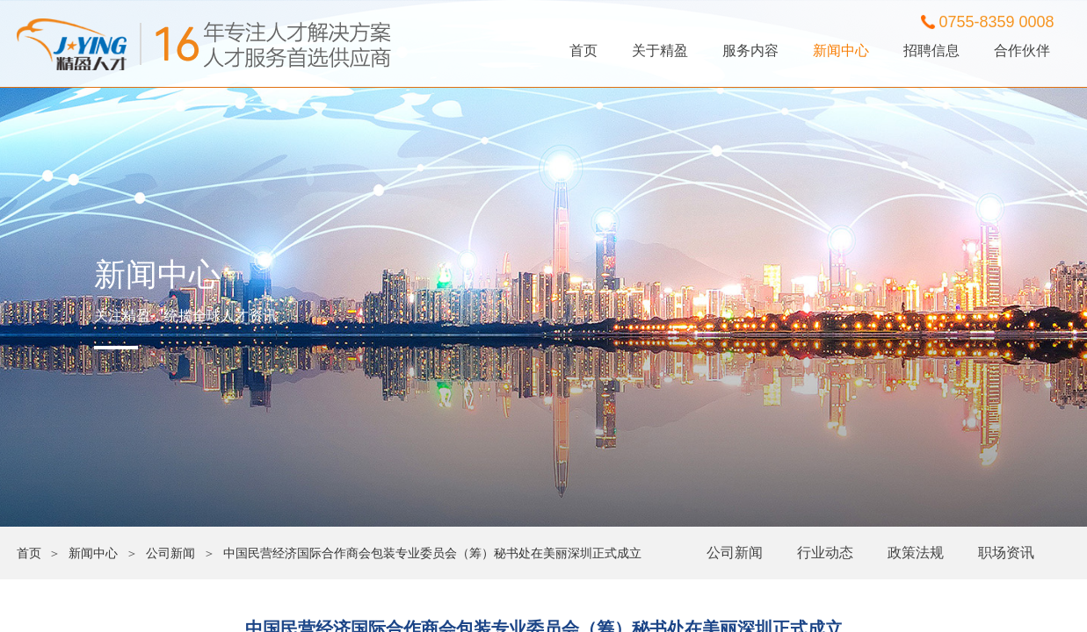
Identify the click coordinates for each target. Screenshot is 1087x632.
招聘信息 (931, 50)
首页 (583, 50)
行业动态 (825, 552)
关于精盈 (660, 50)
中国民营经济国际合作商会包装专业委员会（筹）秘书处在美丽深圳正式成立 (432, 553)
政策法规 (916, 552)
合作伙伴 (1022, 50)
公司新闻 (735, 552)
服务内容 (750, 50)
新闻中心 (841, 50)
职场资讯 (1006, 552)
